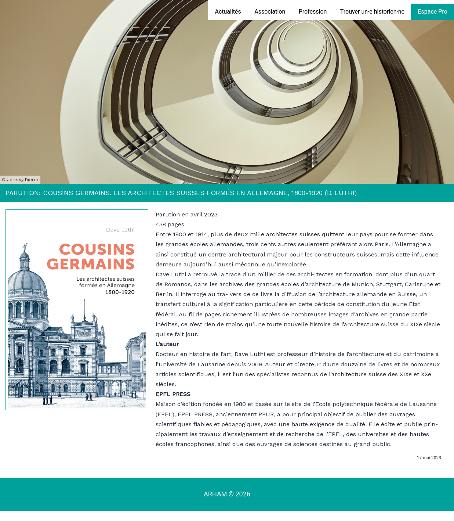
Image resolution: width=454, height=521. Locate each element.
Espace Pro (432, 11)
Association (269, 11)
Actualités (228, 11)
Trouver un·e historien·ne (372, 11)
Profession (313, 11)
